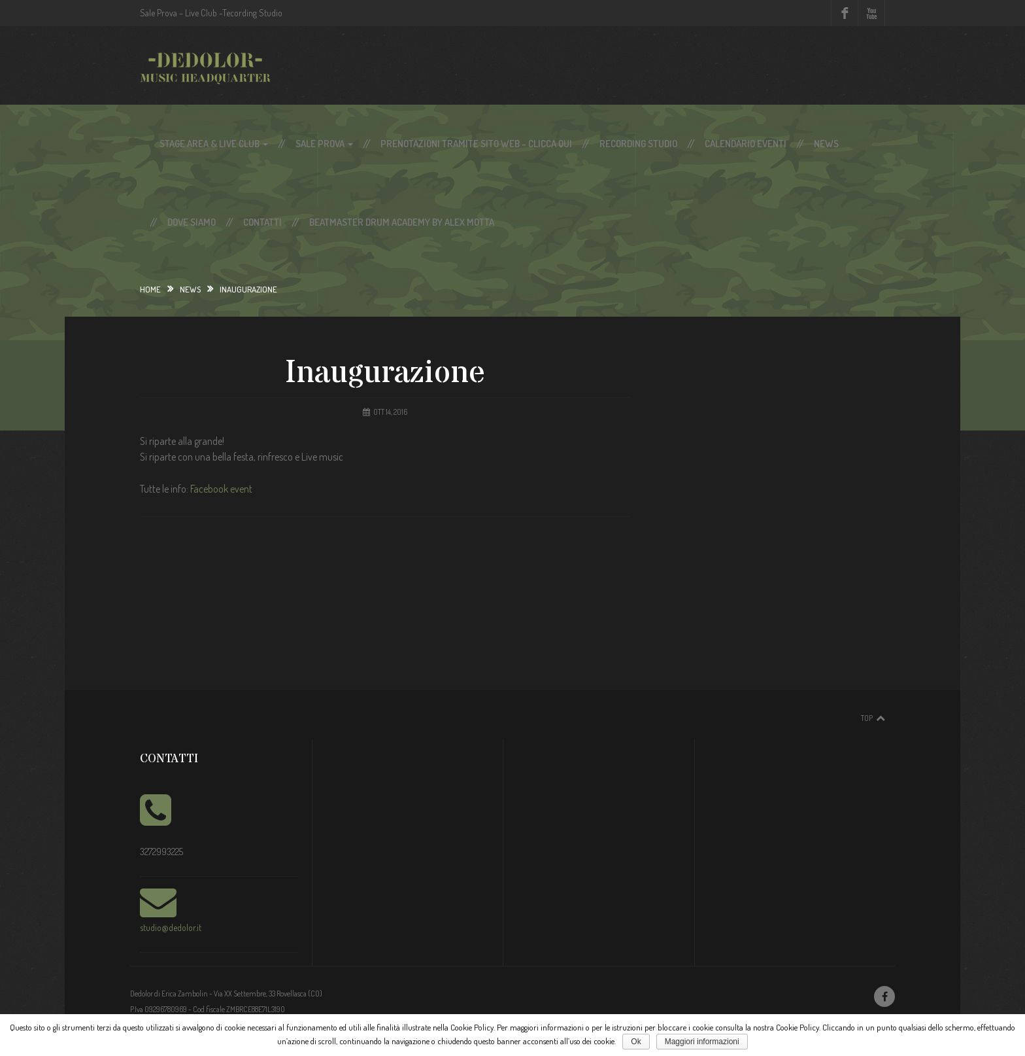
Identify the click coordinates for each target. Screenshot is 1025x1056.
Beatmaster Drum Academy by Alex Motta (401, 222)
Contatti (262, 222)
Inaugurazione (385, 373)
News (826, 143)
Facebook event (221, 488)
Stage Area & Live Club (214, 143)
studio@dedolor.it (170, 927)
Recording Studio (638, 143)
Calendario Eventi (745, 143)
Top (867, 718)
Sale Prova (324, 143)
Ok (636, 1041)
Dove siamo (191, 222)
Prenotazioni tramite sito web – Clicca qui (476, 143)
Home (150, 289)
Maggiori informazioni (702, 1041)
